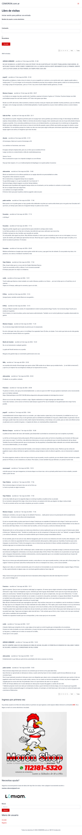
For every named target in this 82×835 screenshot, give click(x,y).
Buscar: (4, 803)
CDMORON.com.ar (10, 3)
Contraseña (5, 28)
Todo (78, 50)
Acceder (4, 820)
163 (72, 50)
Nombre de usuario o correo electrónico (13, 19)
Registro (4, 823)
